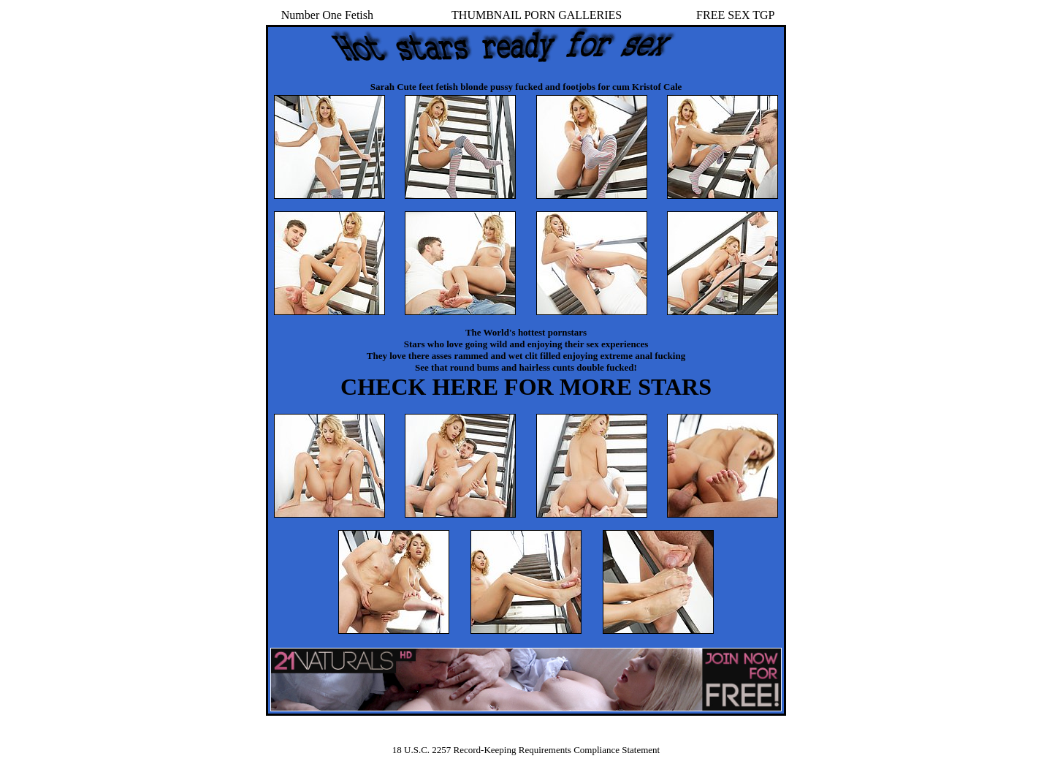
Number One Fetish (327, 15)
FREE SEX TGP (735, 15)
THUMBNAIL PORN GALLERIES (536, 15)
